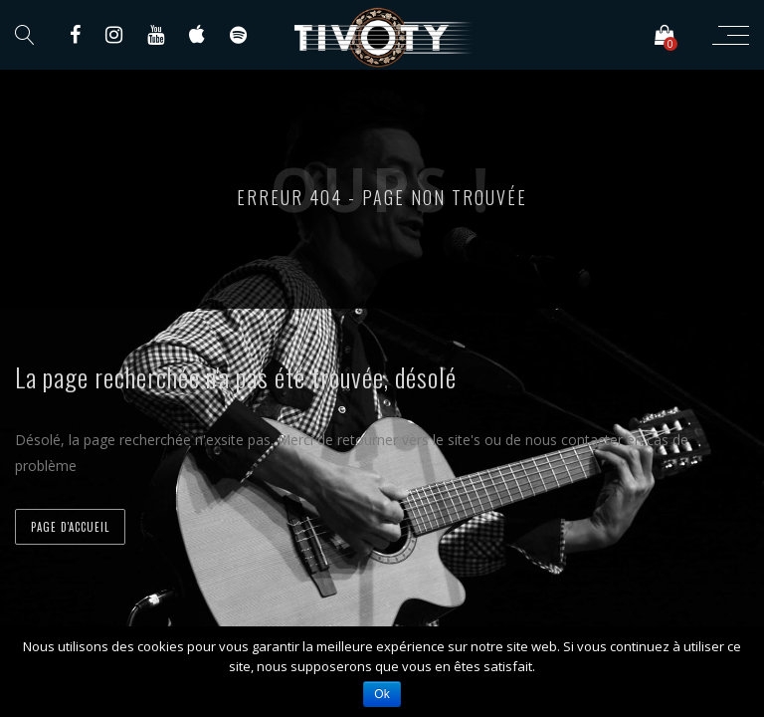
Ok (381, 694)
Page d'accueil (70, 527)
